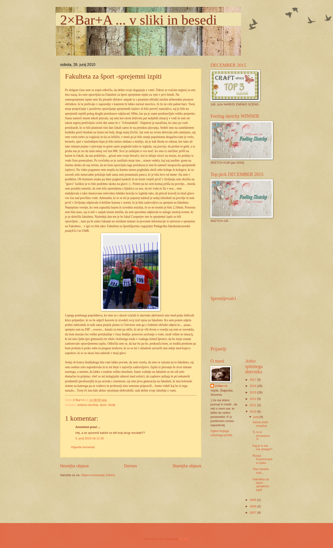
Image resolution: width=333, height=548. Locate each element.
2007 (253, 512)
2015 (253, 392)
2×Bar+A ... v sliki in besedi (138, 20)
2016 (253, 386)
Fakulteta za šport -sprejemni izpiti (261, 485)
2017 (253, 379)
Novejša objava (74, 466)
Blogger (184, 539)
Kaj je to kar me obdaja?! (262, 447)
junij (256, 417)
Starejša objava (187, 466)
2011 (253, 405)
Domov (130, 466)
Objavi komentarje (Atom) (98, 475)
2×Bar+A (221, 386)
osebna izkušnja (87, 405)
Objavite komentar (83, 447)
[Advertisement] (245, 259)
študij (111, 405)
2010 (253, 411)
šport (103, 405)
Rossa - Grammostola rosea (262, 459)
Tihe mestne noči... (261, 470)
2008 (253, 506)
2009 (253, 500)
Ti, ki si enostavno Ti (261, 435)
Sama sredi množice (260, 423)
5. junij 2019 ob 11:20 (89, 438)
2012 (253, 399)
